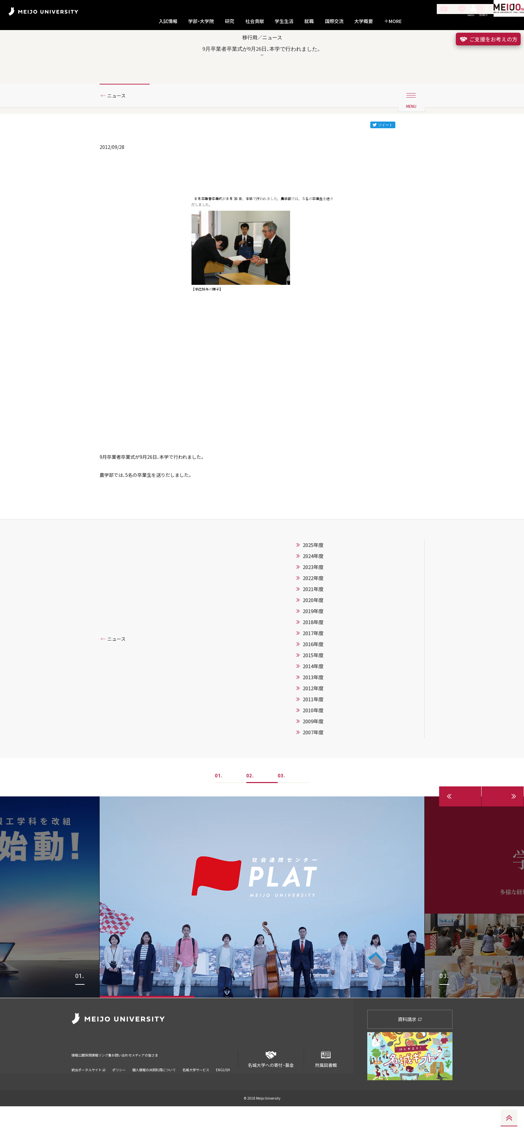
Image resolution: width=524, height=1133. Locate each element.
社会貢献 (254, 21)
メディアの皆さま (207, 1077)
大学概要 (363, 21)
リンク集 (135, 1077)
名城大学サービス (195, 1087)
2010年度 (313, 737)
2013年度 (313, 704)
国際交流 (334, 21)
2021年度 (313, 616)
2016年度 (313, 671)
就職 (309, 21)
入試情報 (168, 21)
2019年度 (313, 638)
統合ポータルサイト (89, 1087)
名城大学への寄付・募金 (271, 1083)
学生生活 (284, 21)
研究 (229, 21)
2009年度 (313, 748)
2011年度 (313, 726)
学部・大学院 (201, 21)
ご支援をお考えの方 (488, 39)
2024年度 (313, 583)
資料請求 (410, 1046)
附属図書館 (326, 1083)
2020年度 (313, 627)
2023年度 (313, 594)
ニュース (119, 118)
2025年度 (313, 572)
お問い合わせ (167, 1077)
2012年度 (313, 715)
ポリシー (119, 1087)
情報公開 (80, 1077)
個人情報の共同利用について (154, 1087)
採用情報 (107, 1077)
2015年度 (313, 682)
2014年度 (313, 693)
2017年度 (313, 660)
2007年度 (313, 759)
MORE (393, 21)
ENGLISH (223, 1087)
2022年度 (313, 605)
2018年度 (313, 649)
